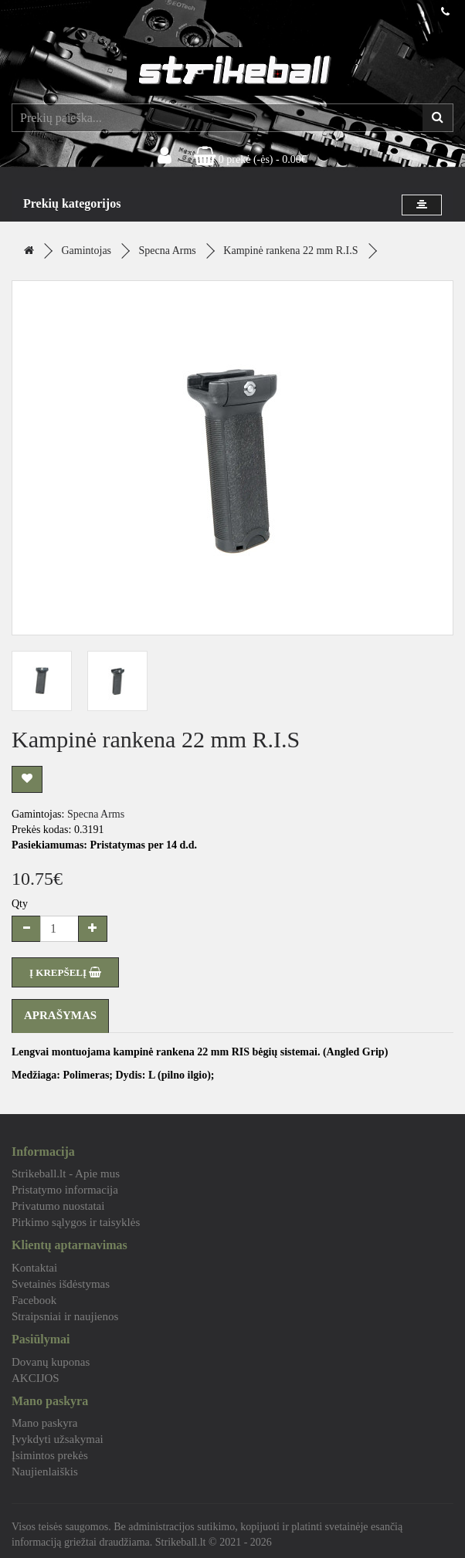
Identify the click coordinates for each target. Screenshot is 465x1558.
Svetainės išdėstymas (61, 1284)
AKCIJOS (35, 1378)
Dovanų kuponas (51, 1362)
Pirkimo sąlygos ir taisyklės (76, 1222)
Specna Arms (167, 250)
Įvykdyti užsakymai (58, 1439)
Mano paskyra (44, 1423)
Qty (20, 903)
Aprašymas (60, 1015)
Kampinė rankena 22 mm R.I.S (290, 250)
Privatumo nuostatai (58, 1206)
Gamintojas (87, 250)
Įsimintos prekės (50, 1455)
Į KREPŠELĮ (65, 972)
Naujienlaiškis (45, 1471)
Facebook (34, 1300)
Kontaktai (34, 1268)
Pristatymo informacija (65, 1190)
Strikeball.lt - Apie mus (66, 1173)
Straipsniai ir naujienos (65, 1316)
